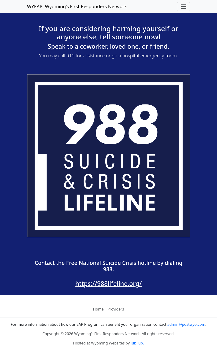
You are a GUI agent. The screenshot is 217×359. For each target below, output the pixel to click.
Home (98, 309)
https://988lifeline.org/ (108, 283)
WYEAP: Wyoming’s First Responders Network (77, 6)
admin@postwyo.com (186, 324)
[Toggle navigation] (183, 6)
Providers (115, 309)
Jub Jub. (137, 343)
